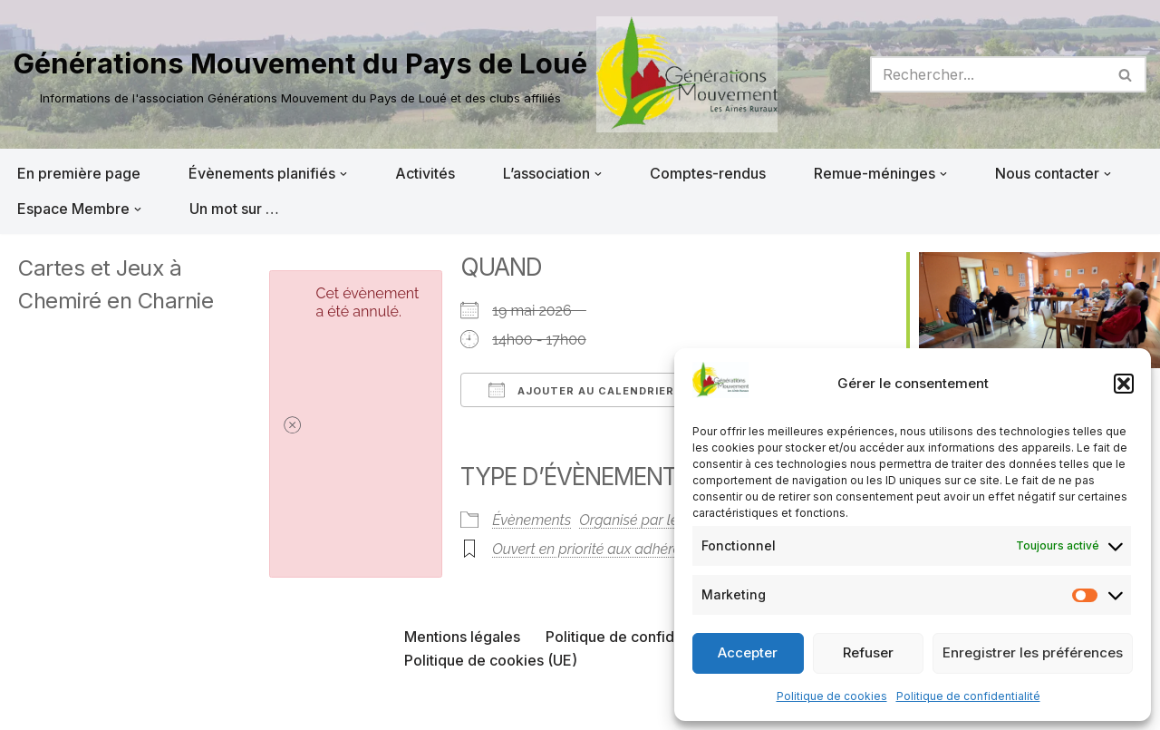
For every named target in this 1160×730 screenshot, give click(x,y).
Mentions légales (462, 637)
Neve (32, 706)
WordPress (197, 706)
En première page (78, 173)
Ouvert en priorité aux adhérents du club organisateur (665, 549)
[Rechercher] (988, 74)
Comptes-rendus (708, 173)
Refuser (868, 652)
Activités (425, 173)
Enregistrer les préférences (1032, 652)
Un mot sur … (234, 209)
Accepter (748, 652)
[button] (1124, 384)
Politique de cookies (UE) (490, 660)
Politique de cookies (832, 696)
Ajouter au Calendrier (581, 390)
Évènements (531, 520)
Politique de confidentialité (968, 696)
